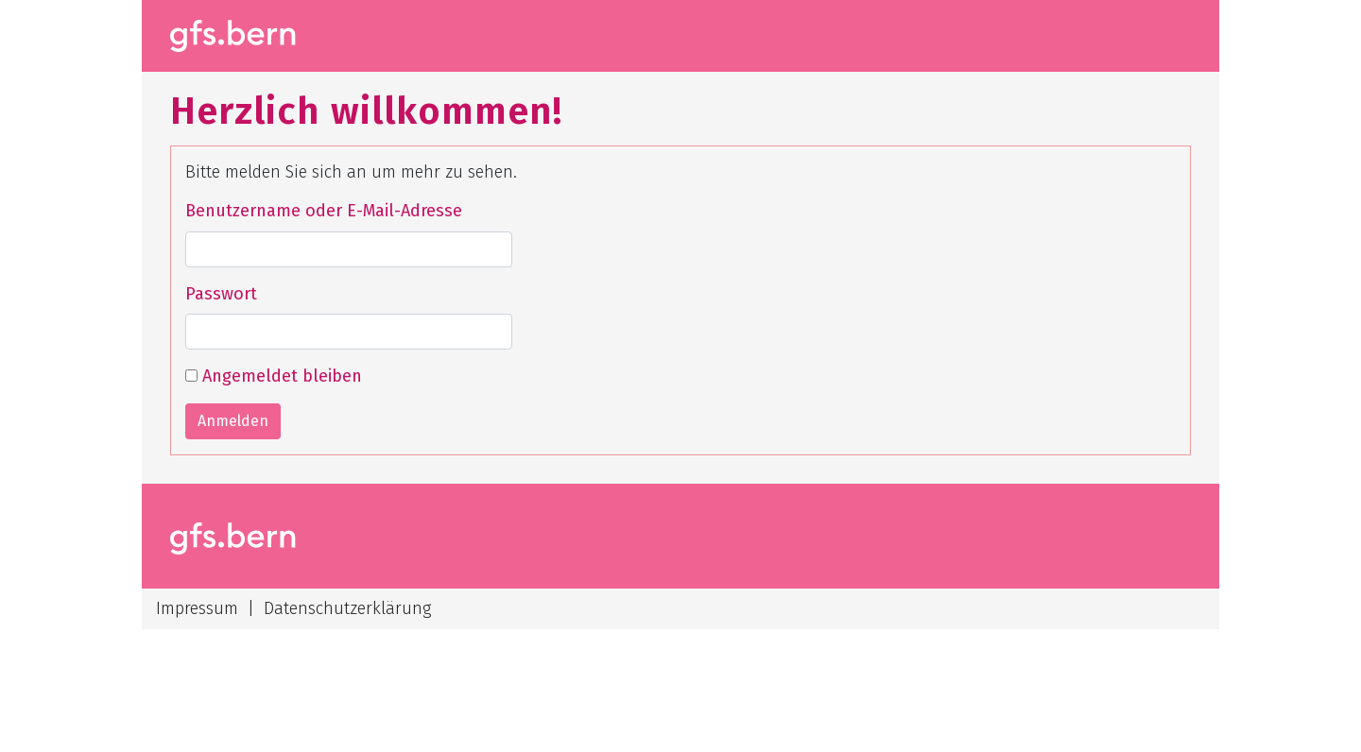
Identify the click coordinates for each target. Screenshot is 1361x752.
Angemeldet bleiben (273, 376)
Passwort (221, 293)
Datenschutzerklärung (347, 608)
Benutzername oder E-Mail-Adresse (323, 210)
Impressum (197, 608)
